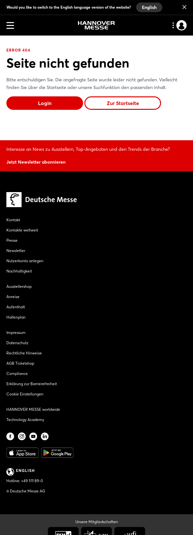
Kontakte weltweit (22, 230)
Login (44, 103)
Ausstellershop (19, 286)
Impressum (16, 332)
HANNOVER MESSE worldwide (33, 409)
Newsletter (15, 250)
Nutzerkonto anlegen (24, 260)
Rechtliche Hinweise (24, 353)
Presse (12, 240)
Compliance (17, 373)
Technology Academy (25, 419)
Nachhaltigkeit (19, 271)
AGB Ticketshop (20, 363)
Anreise (12, 296)
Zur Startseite (123, 103)
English (149, 7)
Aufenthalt (15, 306)
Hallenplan (16, 317)
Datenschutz (17, 342)
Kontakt (13, 219)
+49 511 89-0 (32, 480)
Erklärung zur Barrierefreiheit (31, 383)
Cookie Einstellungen (24, 394)
